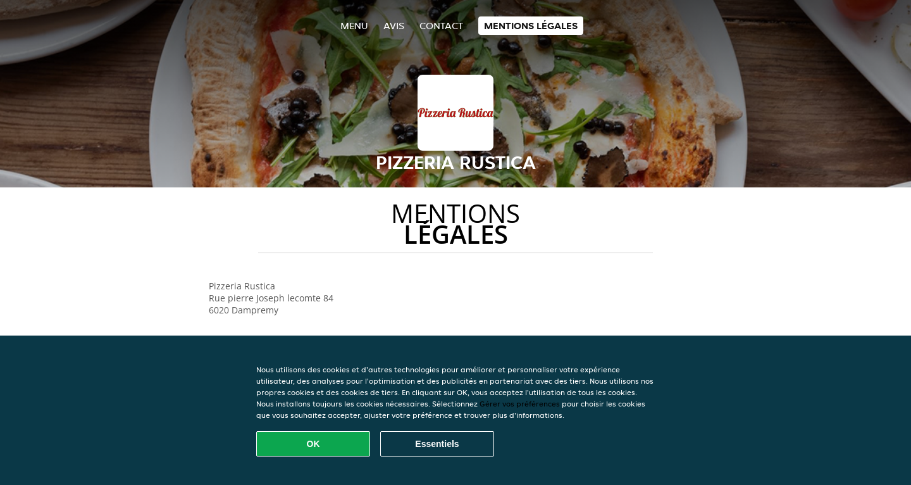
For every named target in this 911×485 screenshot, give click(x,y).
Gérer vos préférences (520, 403)
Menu (354, 25)
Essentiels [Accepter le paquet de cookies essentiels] (437, 444)
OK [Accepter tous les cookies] (313, 444)
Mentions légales (531, 25)
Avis (393, 25)
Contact (441, 25)
